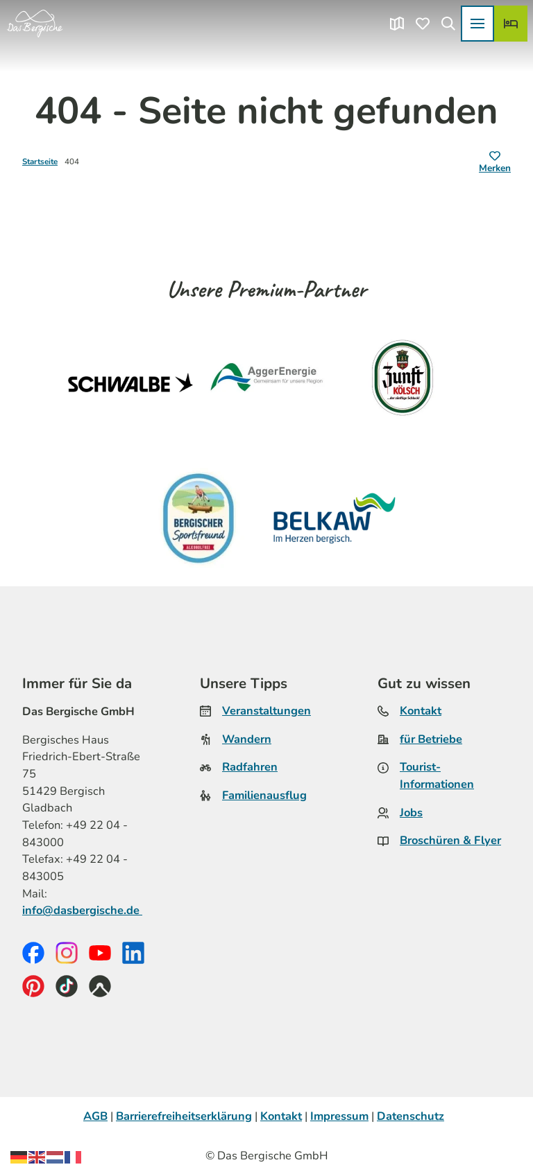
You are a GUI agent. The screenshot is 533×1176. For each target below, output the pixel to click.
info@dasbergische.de (82, 910)
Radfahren (250, 767)
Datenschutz (410, 1116)
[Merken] (495, 162)
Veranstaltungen (266, 711)
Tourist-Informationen (437, 776)
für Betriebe (431, 739)
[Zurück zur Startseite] (35, 23)
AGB (95, 1116)
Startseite (40, 161)
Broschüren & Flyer (450, 841)
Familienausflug (264, 795)
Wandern (246, 739)
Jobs (411, 812)
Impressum (339, 1116)
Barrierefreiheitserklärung (184, 1116)
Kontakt (420, 711)
